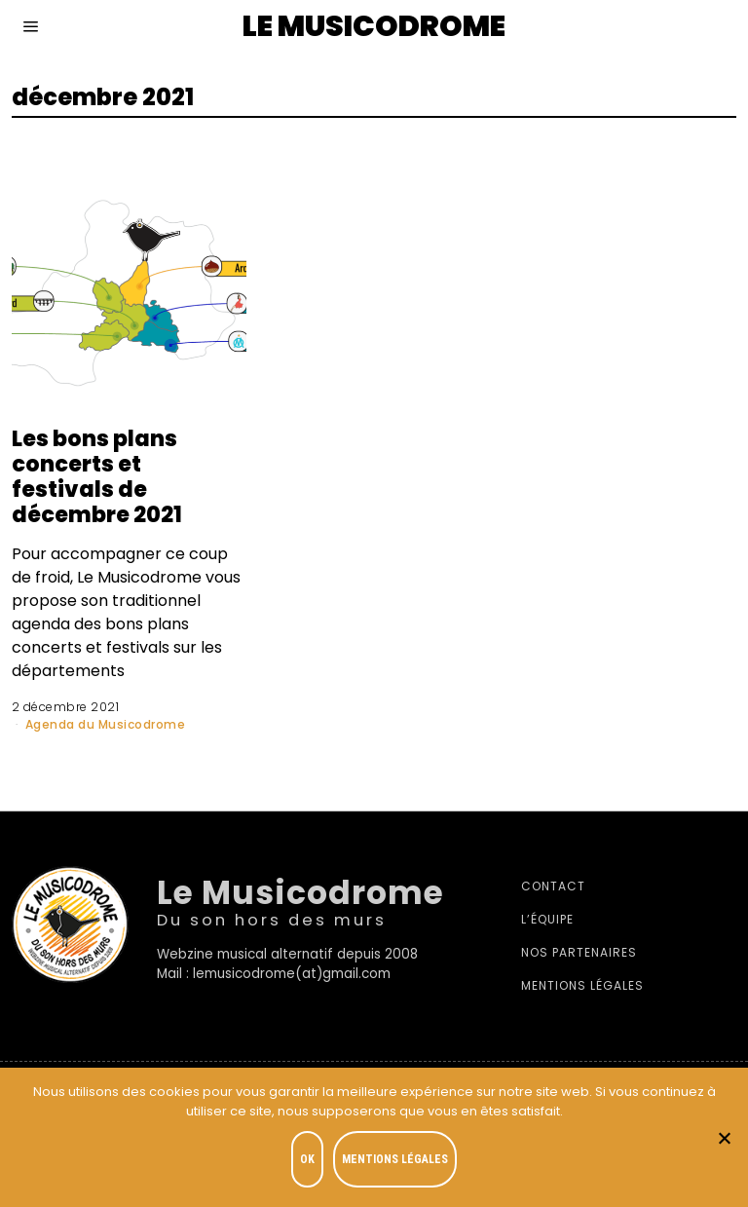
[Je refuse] (723, 1138)
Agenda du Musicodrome (105, 724)
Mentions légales (582, 985)
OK (307, 1159)
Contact (553, 886)
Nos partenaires (579, 952)
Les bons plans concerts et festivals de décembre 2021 (97, 476)
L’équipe (547, 919)
